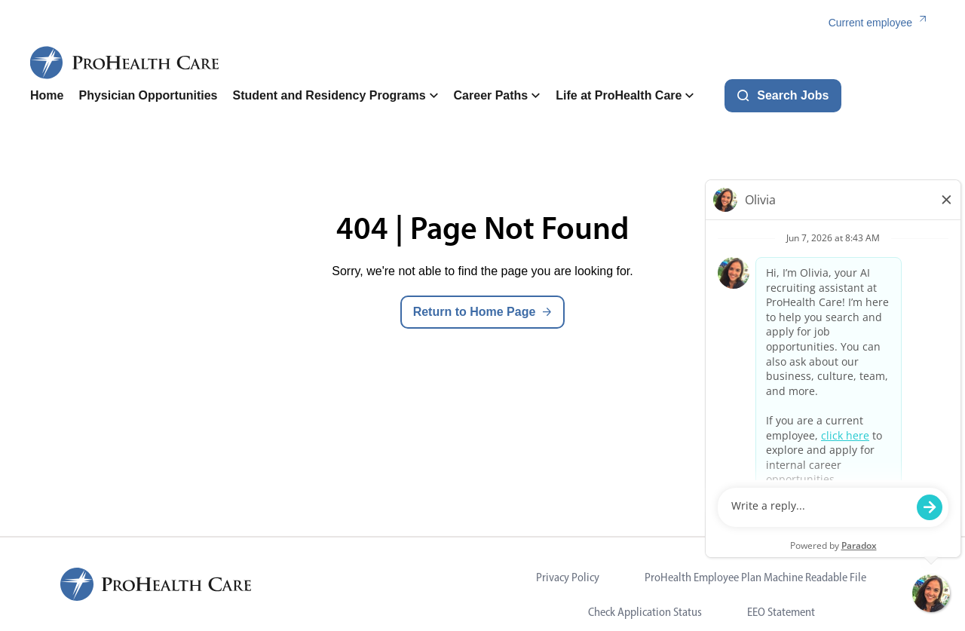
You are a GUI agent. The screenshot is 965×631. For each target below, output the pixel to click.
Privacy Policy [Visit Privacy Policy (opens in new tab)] (567, 577)
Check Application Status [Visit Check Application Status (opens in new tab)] (645, 612)
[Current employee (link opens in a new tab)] (882, 23)
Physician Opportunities (147, 95)
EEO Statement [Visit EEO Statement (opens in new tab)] (781, 612)
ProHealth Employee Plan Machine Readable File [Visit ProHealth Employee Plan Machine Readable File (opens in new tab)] (755, 577)
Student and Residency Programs (335, 95)
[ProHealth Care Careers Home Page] (125, 62)
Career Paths (497, 95)
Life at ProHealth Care (625, 95)
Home (46, 95)
